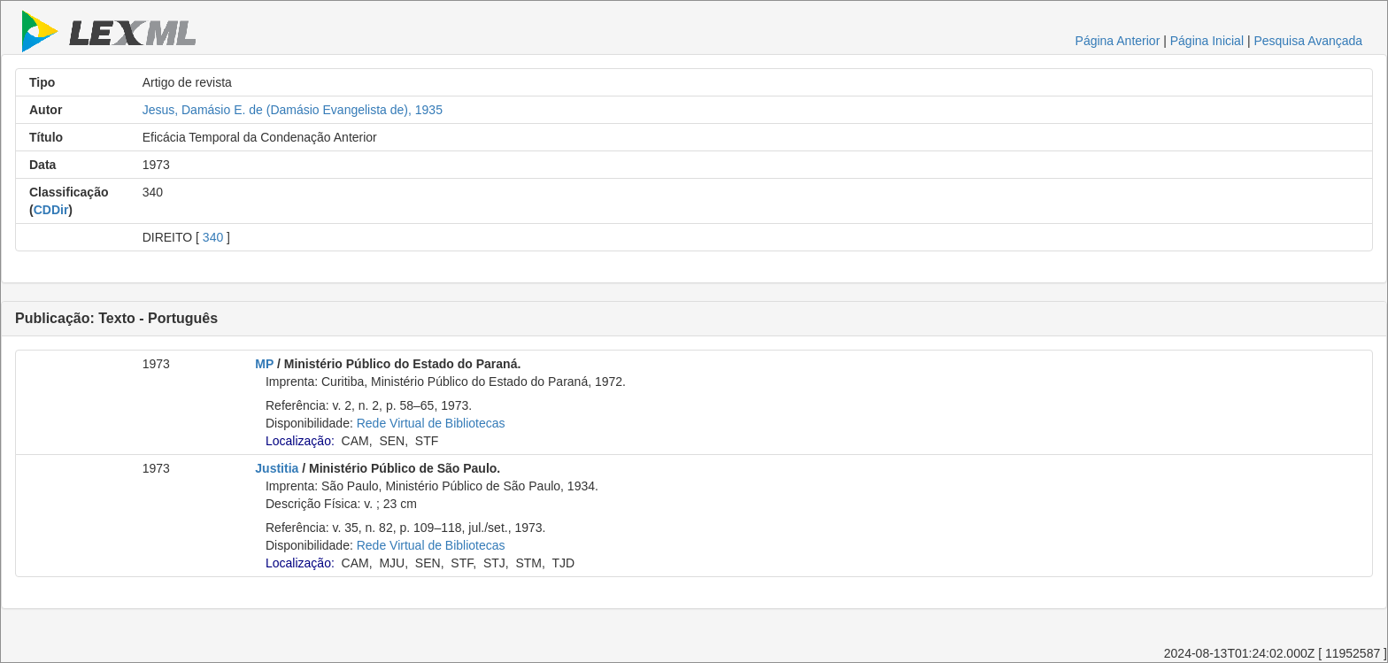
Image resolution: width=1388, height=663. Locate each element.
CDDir (51, 210)
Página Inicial (1207, 41)
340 (213, 237)
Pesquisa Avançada (1307, 41)
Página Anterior (1118, 41)
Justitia (276, 468)
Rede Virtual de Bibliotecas (431, 423)
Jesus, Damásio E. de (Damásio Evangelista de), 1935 (293, 110)
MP (264, 364)
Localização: (300, 441)
